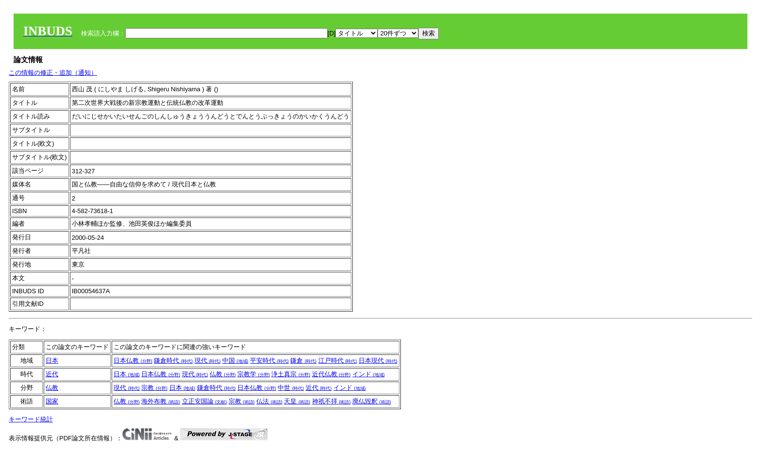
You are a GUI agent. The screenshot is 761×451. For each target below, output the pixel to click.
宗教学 (253, 374)
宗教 (154, 387)
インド (368, 374)
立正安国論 (204, 401)
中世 (291, 387)
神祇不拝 (331, 401)
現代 (208, 360)
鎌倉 (303, 360)
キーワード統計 (31, 419)
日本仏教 (133, 360)
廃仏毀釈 (371, 401)
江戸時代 (337, 360)
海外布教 (160, 401)
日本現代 (378, 360)
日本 (52, 360)
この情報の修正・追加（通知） (53, 72)
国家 (52, 401)
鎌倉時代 (173, 360)
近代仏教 (331, 374)
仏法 (269, 401)
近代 (52, 374)
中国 (235, 360)
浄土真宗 (290, 374)
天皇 (297, 401)
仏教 (223, 374)
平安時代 (269, 360)
